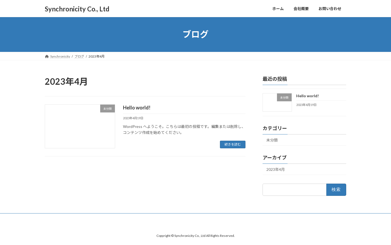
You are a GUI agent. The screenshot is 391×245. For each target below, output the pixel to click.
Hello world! (136, 108)
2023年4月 (275, 169)
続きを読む (233, 144)
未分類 (272, 140)
